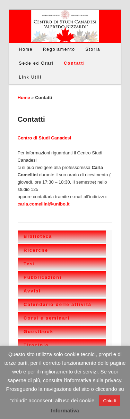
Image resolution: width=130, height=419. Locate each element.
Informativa (65, 410)
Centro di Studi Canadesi (44, 137)
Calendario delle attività (58, 304)
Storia (92, 49)
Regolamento (59, 49)
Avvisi (32, 290)
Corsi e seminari (47, 318)
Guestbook (38, 331)
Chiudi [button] (109, 400)
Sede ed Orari (36, 63)
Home (26, 49)
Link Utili (30, 77)
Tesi (29, 263)
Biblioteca (38, 236)
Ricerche (36, 250)
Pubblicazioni (43, 277)
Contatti (74, 63)
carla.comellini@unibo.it (44, 204)
